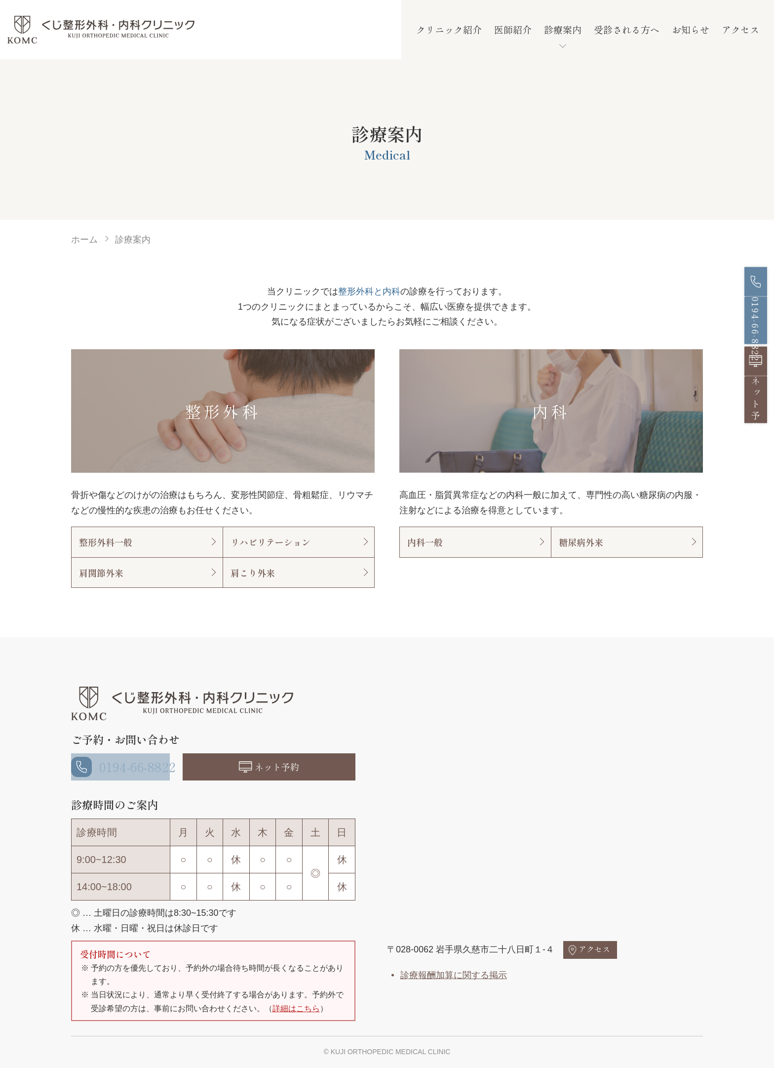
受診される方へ (626, 29)
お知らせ (690, 29)
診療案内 (562, 29)
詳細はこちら (296, 1008)
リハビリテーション (270, 541)
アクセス (740, 29)
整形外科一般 (105, 541)
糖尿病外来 (581, 541)
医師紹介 (513, 29)
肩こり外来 (253, 572)
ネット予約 (281, 766)
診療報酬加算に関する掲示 (453, 975)
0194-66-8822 (132, 766)
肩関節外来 (101, 572)
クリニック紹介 (449, 29)
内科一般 (425, 541)
